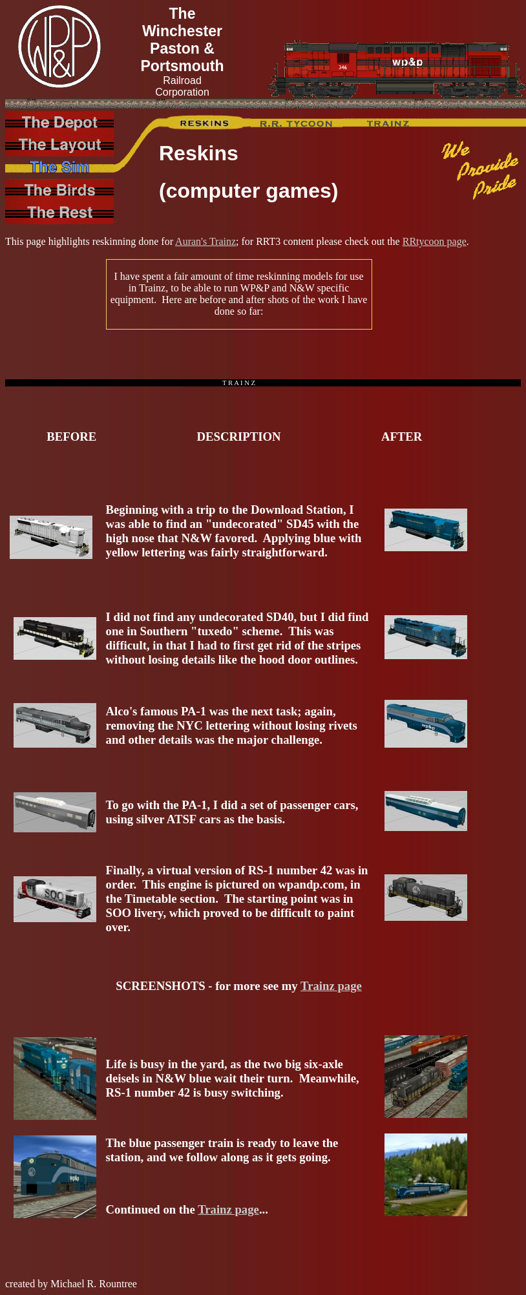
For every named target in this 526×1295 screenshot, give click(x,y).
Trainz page (331, 986)
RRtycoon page (435, 241)
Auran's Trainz (205, 241)
